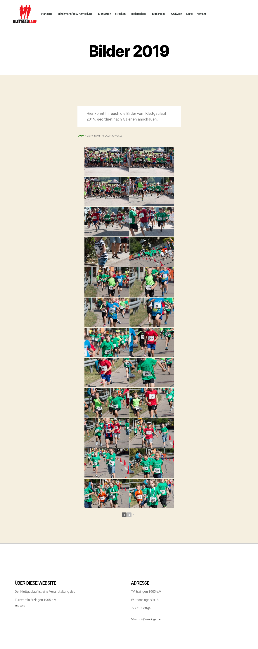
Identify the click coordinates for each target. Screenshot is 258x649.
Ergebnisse (159, 14)
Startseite (46, 13)
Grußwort (176, 13)
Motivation (104, 13)
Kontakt (201, 13)
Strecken (121, 14)
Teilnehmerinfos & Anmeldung (75, 14)
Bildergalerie (139, 14)
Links (189, 13)
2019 (81, 135)
